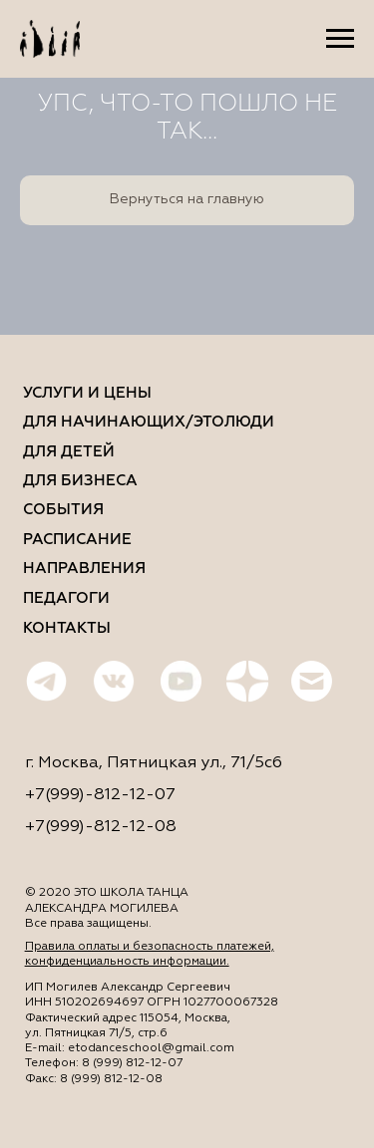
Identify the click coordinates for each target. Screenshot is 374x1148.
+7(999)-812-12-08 (101, 826)
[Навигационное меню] (340, 39)
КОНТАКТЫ (67, 628)
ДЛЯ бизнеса (80, 480)
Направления (84, 568)
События (63, 509)
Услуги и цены (87, 393)
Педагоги (66, 598)
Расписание (77, 539)
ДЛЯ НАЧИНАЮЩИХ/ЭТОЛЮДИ (148, 422)
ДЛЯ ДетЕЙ (69, 451)
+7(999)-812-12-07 (100, 794)
